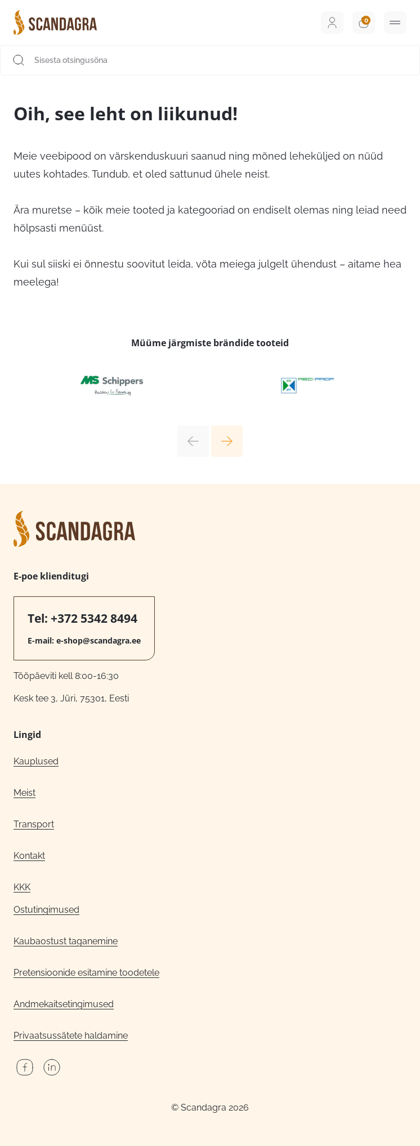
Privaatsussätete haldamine (71, 1035)
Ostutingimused (46, 909)
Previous (193, 441)
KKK (22, 887)
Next (227, 441)
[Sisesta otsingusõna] (210, 60)
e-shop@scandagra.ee (98, 640)
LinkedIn (52, 1067)
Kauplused (36, 761)
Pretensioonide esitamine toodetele (86, 972)
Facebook (25, 1067)
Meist (24, 792)
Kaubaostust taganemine (66, 941)
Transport (34, 824)
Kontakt (29, 855)
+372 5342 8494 (94, 618)
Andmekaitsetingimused (64, 1004)
